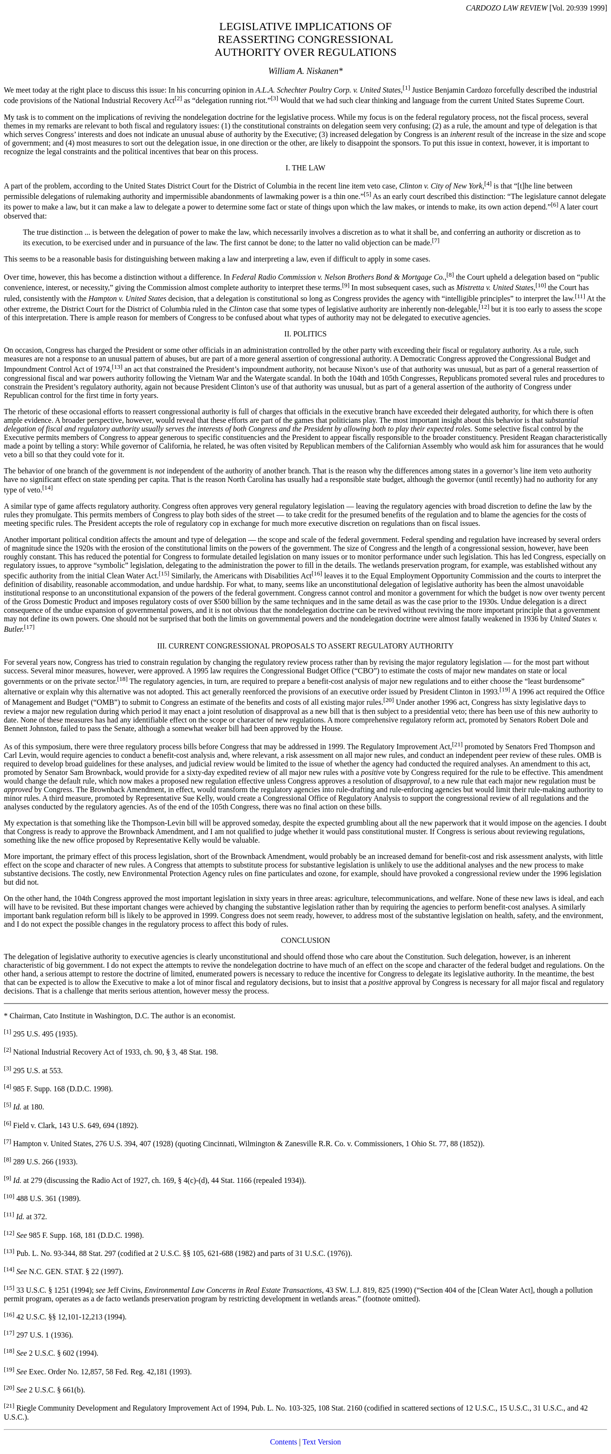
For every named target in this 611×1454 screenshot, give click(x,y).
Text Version (322, 1442)
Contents (283, 1442)
